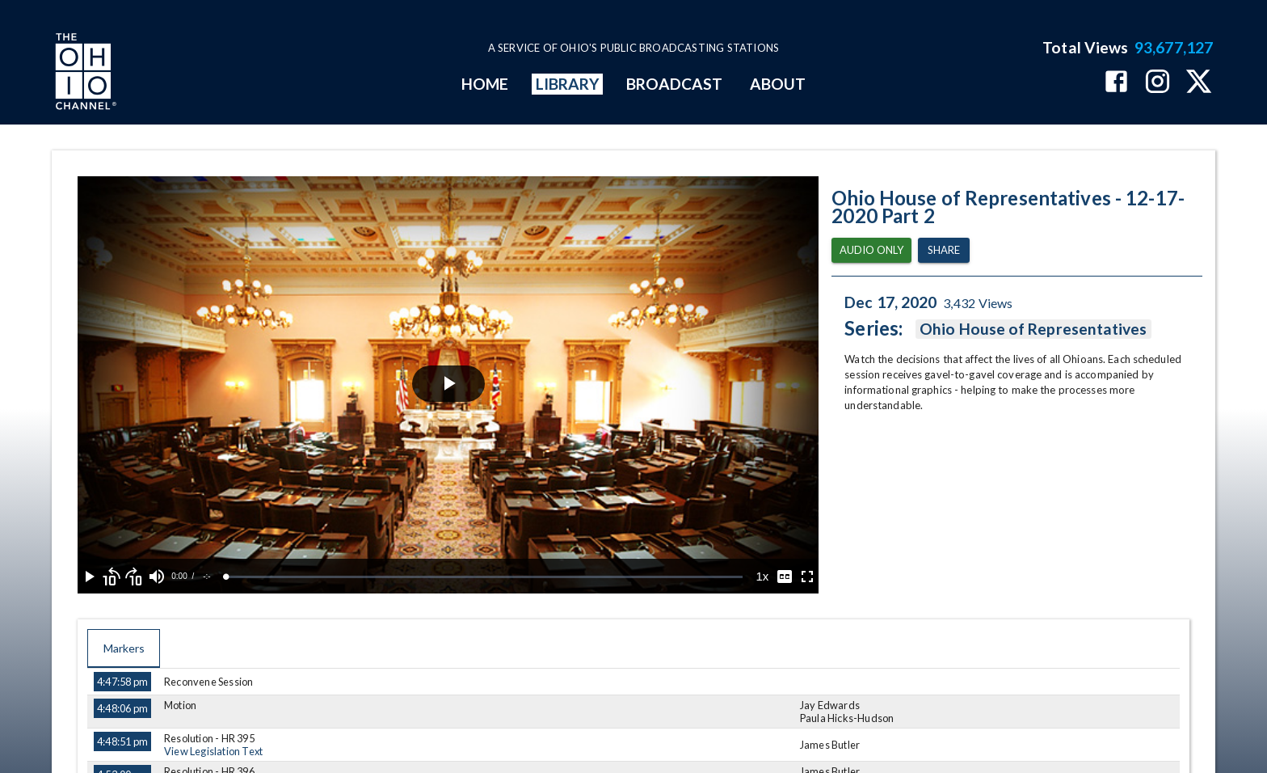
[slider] (484, 577)
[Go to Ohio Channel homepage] (84, 73)
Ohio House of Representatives (1033, 329)
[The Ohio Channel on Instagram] (1157, 83)
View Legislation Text (213, 751)
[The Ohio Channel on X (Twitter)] (1199, 83)
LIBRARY (568, 83)
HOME (484, 83)
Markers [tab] (123, 648)
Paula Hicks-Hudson (847, 718)
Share (944, 250)
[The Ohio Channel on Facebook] (1116, 83)
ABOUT (778, 83)
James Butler (830, 744)
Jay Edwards (830, 705)
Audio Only (871, 250)
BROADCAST (674, 83)
